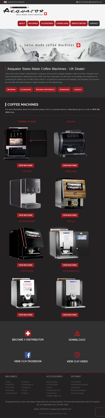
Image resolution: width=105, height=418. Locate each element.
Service (74, 393)
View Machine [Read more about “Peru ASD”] (70, 215)
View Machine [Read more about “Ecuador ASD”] (25, 265)
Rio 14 (24, 390)
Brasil (8, 382)
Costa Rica (26, 387)
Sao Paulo (9, 390)
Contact (94, 23)
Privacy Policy (61, 414)
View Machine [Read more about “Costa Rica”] (25, 315)
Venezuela (9, 387)
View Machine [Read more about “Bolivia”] (70, 165)
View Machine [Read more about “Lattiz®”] (25, 215)
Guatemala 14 (27, 385)
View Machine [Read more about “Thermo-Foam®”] (25, 165)
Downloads (62, 23)
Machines (33, 23)
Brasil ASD (9, 385)
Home (73, 382)
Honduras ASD (11, 393)
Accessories (47, 23)
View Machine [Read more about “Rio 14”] (70, 265)
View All (24, 393)
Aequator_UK (95, 2)
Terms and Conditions (47, 414)
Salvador (25, 382)
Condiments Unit (53, 390)
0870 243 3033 (82, 2)
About (22, 23)
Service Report (79, 23)
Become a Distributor (45, 89)
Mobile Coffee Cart (53, 396)
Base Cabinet (51, 382)
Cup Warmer (51, 393)
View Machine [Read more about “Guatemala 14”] (70, 315)
